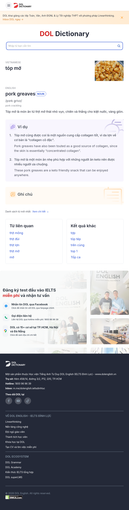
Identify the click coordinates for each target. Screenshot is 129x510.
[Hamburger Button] (8, 5)
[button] (64, 101)
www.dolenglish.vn (105, 374)
